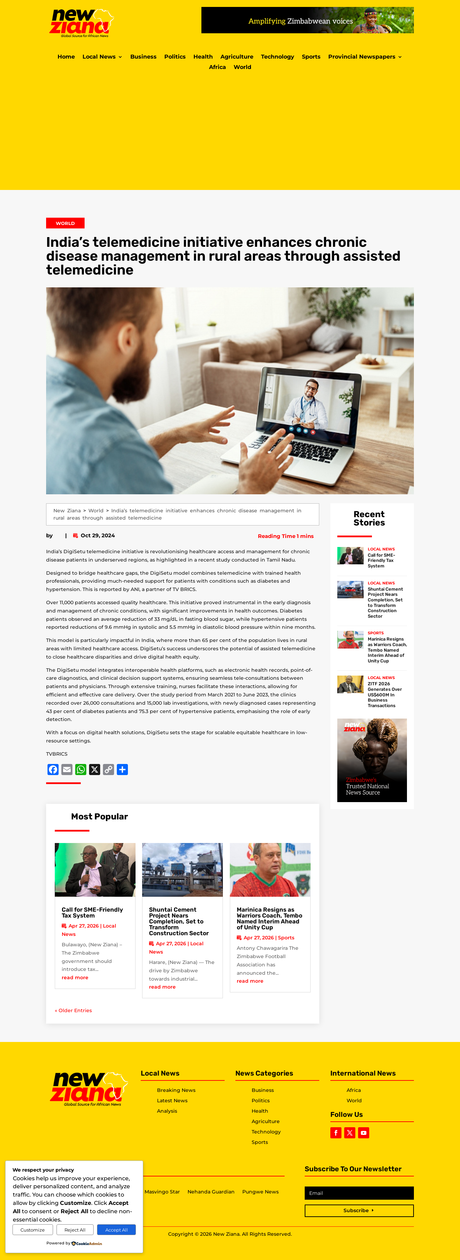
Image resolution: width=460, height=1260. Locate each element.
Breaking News (176, 1090)
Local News (99, 57)
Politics (175, 57)
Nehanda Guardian (211, 1192)
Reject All (75, 1230)
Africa (217, 67)
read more (75, 977)
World (242, 67)
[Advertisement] (230, 131)
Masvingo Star (162, 1192)
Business (143, 57)
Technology (277, 57)
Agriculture (236, 57)
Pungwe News (260, 1192)
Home (66, 57)
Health (203, 57)
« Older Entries (73, 1010)
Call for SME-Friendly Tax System (92, 912)
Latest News (172, 1100)
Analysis (167, 1111)
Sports (311, 57)
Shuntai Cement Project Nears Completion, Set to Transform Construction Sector (179, 921)
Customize (32, 1230)
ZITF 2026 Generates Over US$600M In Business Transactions (385, 694)
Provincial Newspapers (362, 57)
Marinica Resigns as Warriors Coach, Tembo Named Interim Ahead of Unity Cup (269, 918)
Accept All (116, 1230)
